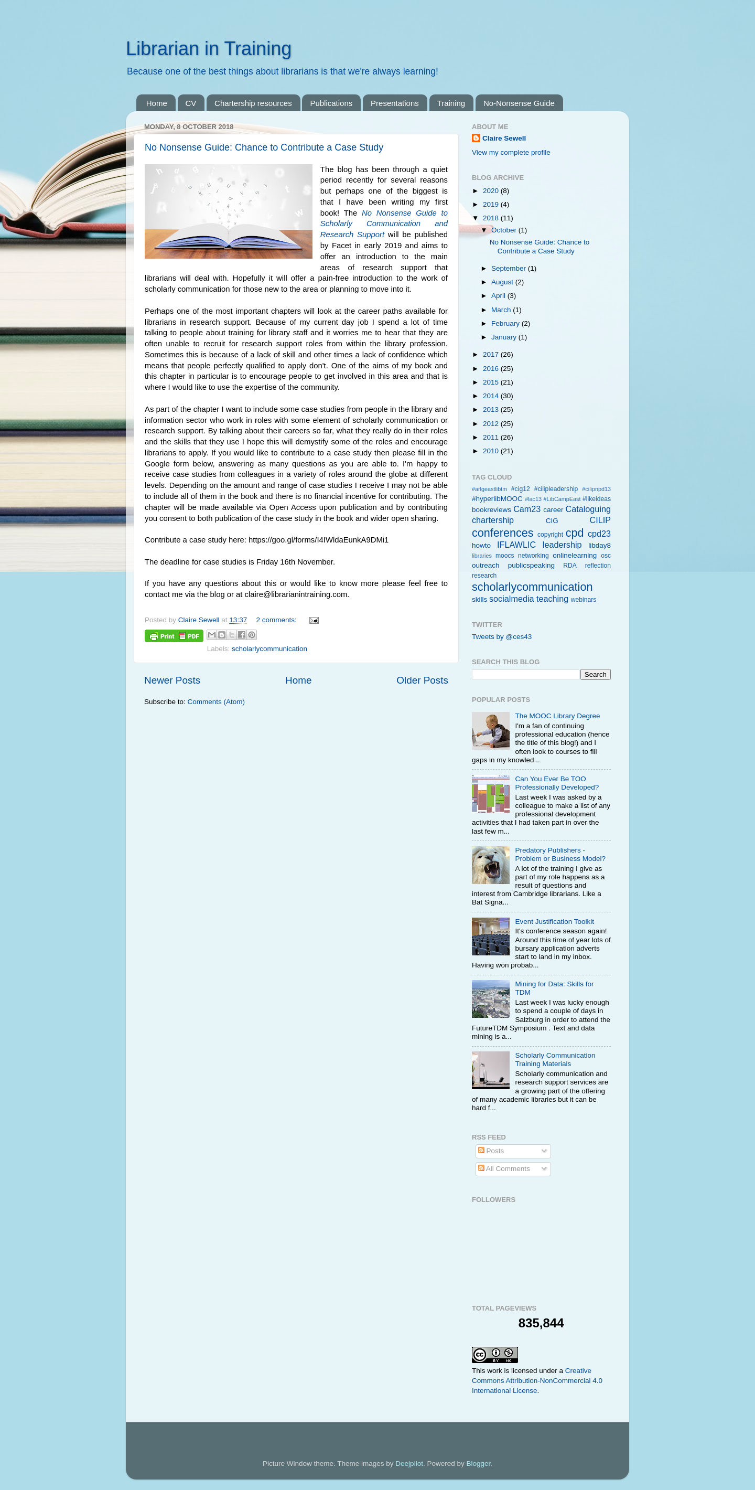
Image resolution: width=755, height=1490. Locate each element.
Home (156, 103)
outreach (486, 565)
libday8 (599, 545)
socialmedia (511, 598)
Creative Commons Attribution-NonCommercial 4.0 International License (537, 1381)
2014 (492, 396)
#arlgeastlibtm (489, 489)
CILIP (600, 520)
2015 (492, 382)
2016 (492, 368)
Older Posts (422, 680)
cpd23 (599, 533)
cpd (575, 532)
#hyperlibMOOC (497, 499)
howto (481, 545)
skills (479, 599)
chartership (493, 520)
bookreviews (491, 510)
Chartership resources (253, 103)
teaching (552, 598)
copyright (550, 534)
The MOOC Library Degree (557, 716)
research (484, 575)
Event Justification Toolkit (554, 921)
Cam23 (527, 509)
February (506, 323)
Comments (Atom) (216, 702)
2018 (492, 218)
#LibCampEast (562, 499)
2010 (492, 451)
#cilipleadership (556, 489)
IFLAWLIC (516, 544)
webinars (584, 599)
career (553, 510)
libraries (482, 555)
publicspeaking (531, 565)
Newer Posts (172, 680)
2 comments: (277, 620)
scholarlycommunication (269, 649)
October (505, 230)
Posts (491, 1151)
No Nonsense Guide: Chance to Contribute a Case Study (264, 147)
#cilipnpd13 (596, 489)
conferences (503, 532)
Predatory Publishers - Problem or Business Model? (560, 854)
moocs (504, 555)
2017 (492, 354)
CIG (552, 521)
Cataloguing (588, 509)
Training (451, 103)
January (505, 337)
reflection (598, 565)
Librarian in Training (209, 48)
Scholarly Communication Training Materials (555, 1059)
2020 (492, 191)
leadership (562, 544)
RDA (570, 565)
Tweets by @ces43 (502, 637)
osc (606, 555)
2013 (492, 409)
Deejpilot (409, 1463)
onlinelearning (575, 555)
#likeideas (597, 499)
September (509, 268)
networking (533, 555)
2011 (492, 437)
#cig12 (520, 489)
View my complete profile (511, 152)
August (503, 282)
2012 (492, 424)
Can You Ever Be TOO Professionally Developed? (557, 783)
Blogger (478, 1463)
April (499, 296)
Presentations (395, 103)
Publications (331, 103)
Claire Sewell (504, 138)
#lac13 (533, 499)
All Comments (504, 1169)
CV (191, 103)
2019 (492, 204)
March (502, 310)
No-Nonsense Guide (519, 103)
